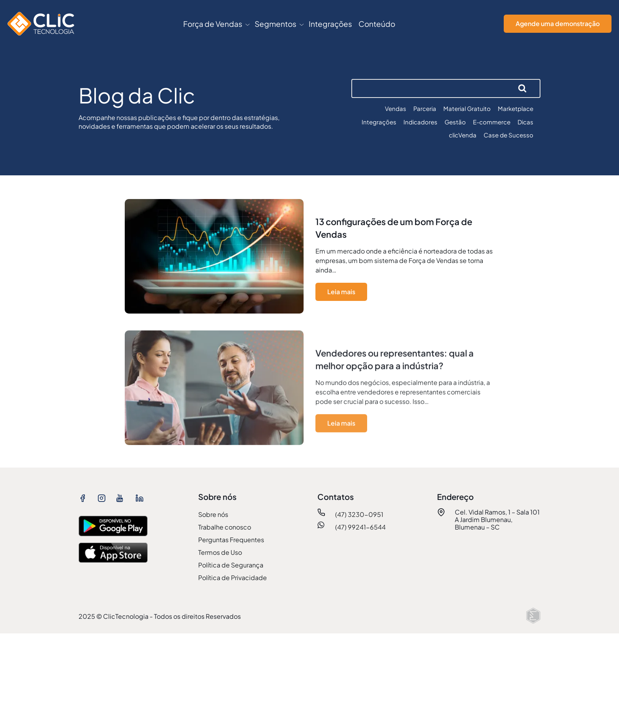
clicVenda (462, 135)
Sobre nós (213, 514)
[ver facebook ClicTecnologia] (85, 497)
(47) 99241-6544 (360, 527)
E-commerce (491, 122)
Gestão (455, 122)
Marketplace (515, 108)
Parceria (424, 108)
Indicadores (420, 122)
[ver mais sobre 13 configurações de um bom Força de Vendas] (309, 258)
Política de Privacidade (232, 577)
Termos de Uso (220, 552)
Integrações (330, 23)
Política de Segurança (230, 565)
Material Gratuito (467, 108)
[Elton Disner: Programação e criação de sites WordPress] (533, 616)
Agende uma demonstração (558, 23)
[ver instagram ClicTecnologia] (104, 497)
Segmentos (275, 23)
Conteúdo (376, 23)
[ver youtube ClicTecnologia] (122, 497)
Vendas (395, 108)
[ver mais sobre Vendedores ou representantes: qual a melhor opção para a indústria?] (309, 391)
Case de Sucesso (508, 135)
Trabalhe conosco (224, 527)
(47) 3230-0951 (359, 514)
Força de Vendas (212, 23)
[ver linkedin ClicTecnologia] (141, 497)
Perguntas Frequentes (231, 539)
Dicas (525, 122)
